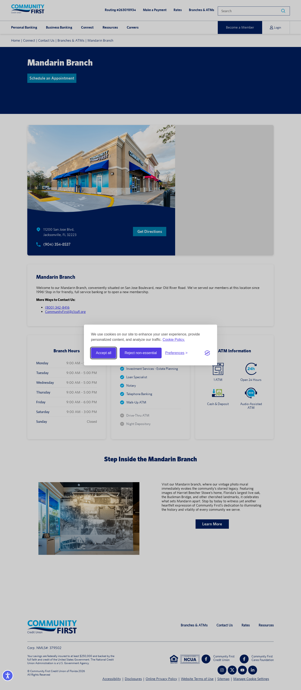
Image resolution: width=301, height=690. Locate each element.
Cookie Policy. (174, 339)
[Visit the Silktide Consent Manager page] (207, 353)
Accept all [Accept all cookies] (103, 353)
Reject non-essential (141, 353)
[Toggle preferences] (176, 353)
